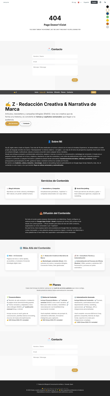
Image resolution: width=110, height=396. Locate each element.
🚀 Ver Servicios (12, 123)
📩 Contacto (25, 123)
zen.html (66, 388)
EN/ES (93, 92)
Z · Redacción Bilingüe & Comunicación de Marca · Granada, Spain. (55, 384)
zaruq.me (6, 2)
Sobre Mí (43, 92)
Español (86, 2)
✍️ (15, 92)
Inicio (36, 92)
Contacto (70, 92)
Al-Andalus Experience (79, 147)
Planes (63, 92)
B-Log (74, 2)
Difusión (57, 92)
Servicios (50, 92)
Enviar (74, 79)
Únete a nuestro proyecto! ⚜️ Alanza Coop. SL (44, 390)
